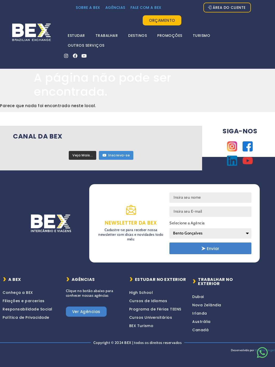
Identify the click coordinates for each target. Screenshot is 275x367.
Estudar (76, 35)
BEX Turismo (141, 325)
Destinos (137, 35)
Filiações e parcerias (24, 300)
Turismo (201, 35)
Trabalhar (106, 35)
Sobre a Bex (88, 7)
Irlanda (199, 313)
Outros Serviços (86, 45)
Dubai (198, 296)
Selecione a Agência (187, 223)
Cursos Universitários (150, 317)
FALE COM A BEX (145, 7)
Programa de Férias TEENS (155, 309)
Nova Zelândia (206, 305)
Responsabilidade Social (27, 309)
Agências (115, 7)
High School (141, 292)
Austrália (201, 321)
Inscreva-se (116, 155)
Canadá (200, 330)
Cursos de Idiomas (148, 300)
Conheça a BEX (18, 292)
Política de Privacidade (26, 317)
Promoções (169, 35)
